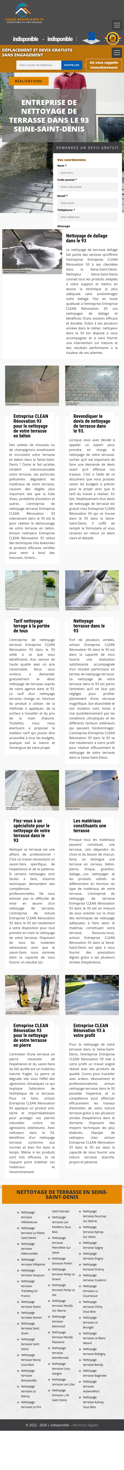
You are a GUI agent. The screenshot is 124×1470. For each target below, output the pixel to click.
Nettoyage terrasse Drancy (93, 1266)
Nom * (62, 166)
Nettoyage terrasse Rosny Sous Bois (31, 1360)
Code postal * (67, 180)
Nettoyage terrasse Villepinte (33, 1261)
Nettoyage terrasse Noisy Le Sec (63, 1290)
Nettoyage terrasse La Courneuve (90, 1291)
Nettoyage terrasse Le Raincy (28, 1391)
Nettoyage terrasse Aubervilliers (91, 1386)
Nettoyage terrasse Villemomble (29, 1248)
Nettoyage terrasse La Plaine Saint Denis (33, 1233)
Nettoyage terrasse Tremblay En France (29, 1288)
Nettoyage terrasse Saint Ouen (30, 1328)
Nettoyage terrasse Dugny (93, 1256)
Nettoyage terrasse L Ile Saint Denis (60, 1395)
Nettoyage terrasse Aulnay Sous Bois (93, 1402)
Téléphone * (66, 210)
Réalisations (28, 81)
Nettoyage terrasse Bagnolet (94, 1373)
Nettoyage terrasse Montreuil (59, 1321)
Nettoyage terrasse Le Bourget (90, 1322)
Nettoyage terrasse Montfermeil (60, 1353)
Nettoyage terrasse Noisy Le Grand (63, 1274)
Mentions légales (85, 1425)
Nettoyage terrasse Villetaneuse (29, 1217)
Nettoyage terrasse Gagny (93, 1245)
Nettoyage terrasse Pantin (62, 1260)
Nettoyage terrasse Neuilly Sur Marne (62, 1305)
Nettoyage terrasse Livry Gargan (61, 1368)
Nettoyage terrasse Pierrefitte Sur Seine (61, 1245)
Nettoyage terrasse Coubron (94, 1277)
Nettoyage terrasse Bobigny (94, 1351)
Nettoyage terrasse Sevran (31, 1315)
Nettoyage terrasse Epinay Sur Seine (93, 1232)
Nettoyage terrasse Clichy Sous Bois (92, 1306)
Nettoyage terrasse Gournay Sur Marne (94, 1216)
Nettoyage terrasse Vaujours (33, 1272)
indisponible (25, 39)
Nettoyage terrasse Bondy (93, 1362)
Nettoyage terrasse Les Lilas (63, 1381)
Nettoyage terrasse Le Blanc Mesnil (94, 1338)
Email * (62, 196)
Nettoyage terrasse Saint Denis (30, 1344)
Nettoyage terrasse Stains (31, 1304)
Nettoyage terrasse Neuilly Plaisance (62, 1337)
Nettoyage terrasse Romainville (28, 1375)
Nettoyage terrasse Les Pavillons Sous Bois (61, 1224)
